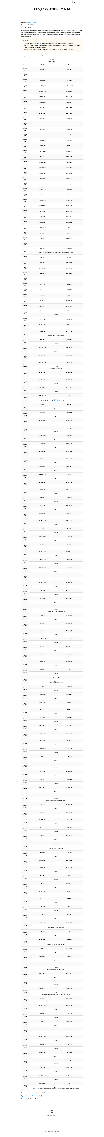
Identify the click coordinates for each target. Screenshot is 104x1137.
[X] (46, 1132)
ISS (40, 43)
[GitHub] (52, 1132)
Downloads (33, 2)
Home (23, 2)
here (41, 1099)
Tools (44, 2)
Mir (35, 43)
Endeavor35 (29, 22)
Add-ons (49, 2)
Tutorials (39, 2)
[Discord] (58, 1132)
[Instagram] (55, 1132)
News (28, 2)
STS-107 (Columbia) (59, 400)
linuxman (34, 22)
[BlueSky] (49, 1132)
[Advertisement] (52, 17)
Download (46, 1096)
